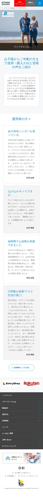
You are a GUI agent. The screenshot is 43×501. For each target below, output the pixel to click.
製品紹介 (22, 408)
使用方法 (5, 414)
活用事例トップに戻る (21, 367)
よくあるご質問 (7, 433)
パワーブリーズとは (22, 402)
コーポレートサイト (21, 473)
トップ (5, 8)
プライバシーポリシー (28, 476)
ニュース (5, 427)
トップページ (6, 395)
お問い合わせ (6, 440)
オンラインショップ (9, 446)
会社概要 (10, 476)
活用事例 (12, 8)
